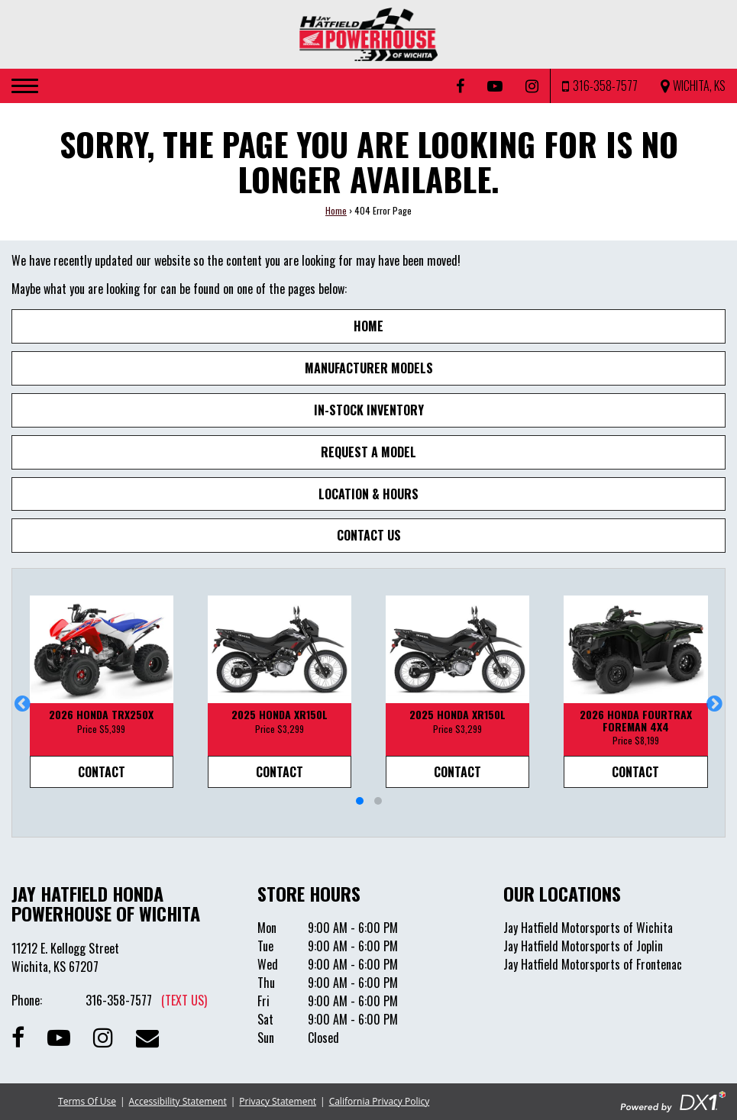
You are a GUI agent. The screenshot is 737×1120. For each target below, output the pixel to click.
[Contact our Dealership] (147, 1035)
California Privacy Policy (379, 1101)
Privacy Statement (277, 1101)
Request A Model (368, 452)
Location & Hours (368, 494)
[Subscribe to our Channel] (58, 1035)
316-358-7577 (146, 1000)
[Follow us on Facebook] (460, 86)
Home (336, 210)
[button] (22, 703)
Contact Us (369, 535)
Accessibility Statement (178, 1101)
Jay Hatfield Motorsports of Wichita (588, 927)
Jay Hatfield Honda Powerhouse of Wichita (105, 903)
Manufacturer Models (369, 368)
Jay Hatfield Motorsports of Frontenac (592, 964)
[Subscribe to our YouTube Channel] (495, 86)
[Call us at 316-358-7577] (600, 86)
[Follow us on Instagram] (531, 86)
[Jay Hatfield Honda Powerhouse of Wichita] (368, 34)
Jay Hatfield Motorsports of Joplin (583, 946)
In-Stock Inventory (369, 410)
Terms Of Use (87, 1101)
